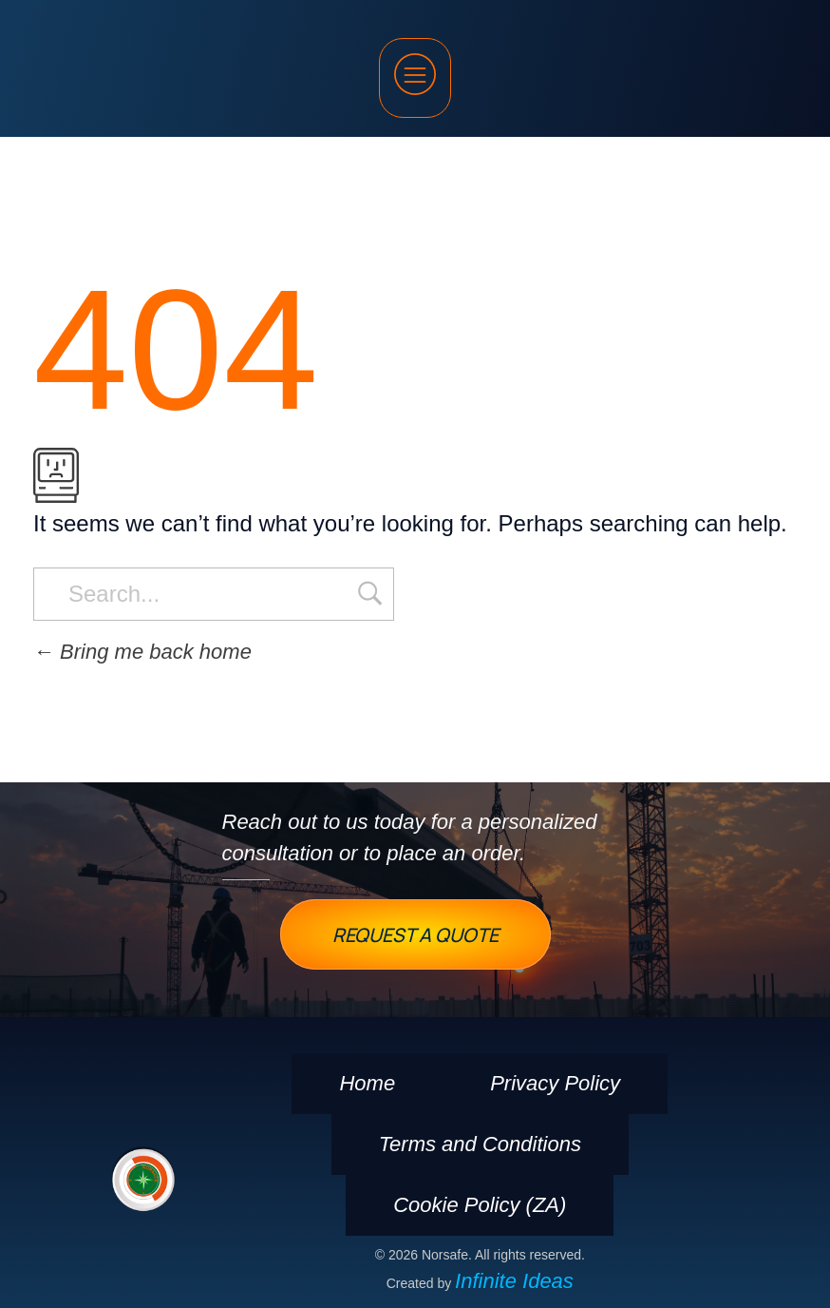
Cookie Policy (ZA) (479, 1205)
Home (367, 1083)
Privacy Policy (555, 1083)
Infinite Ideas (514, 1281)
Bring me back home (142, 652)
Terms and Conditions (480, 1144)
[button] (415, 78)
